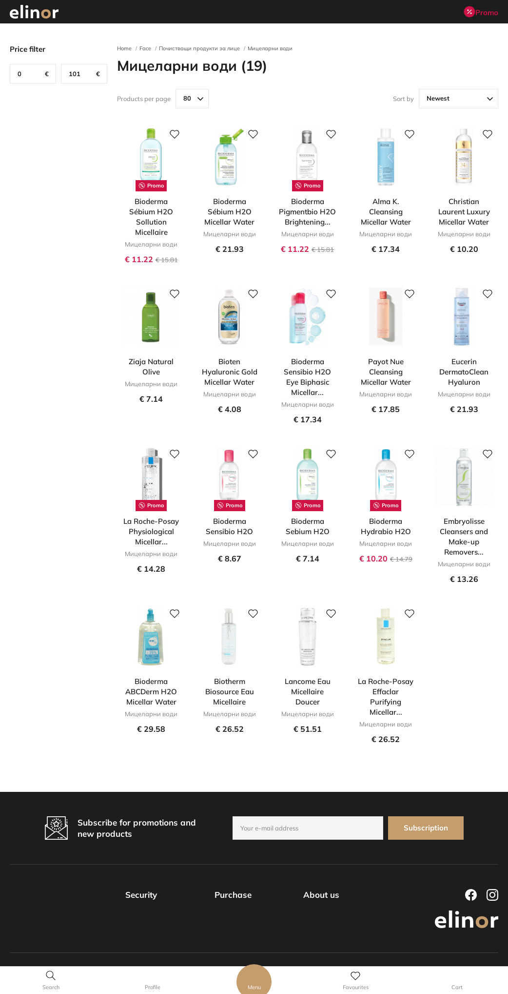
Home (124, 48)
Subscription (426, 827)
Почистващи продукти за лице (199, 48)
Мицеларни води (270, 48)
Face (145, 48)
